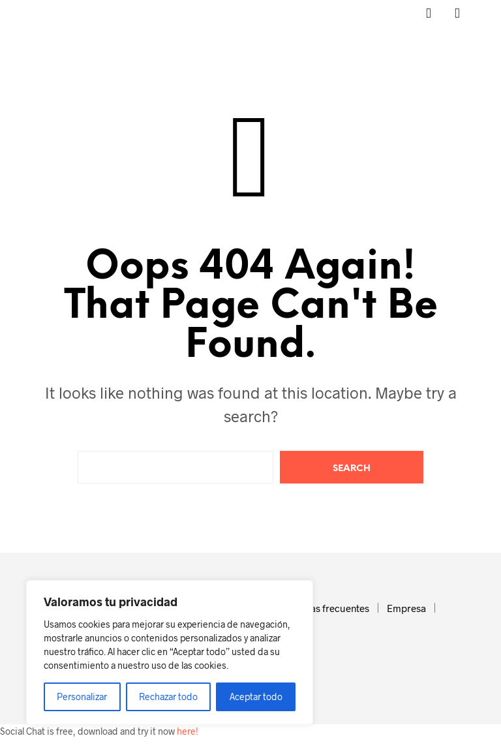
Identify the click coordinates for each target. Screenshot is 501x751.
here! (187, 731)
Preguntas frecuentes (322, 608)
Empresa (406, 608)
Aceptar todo (256, 696)
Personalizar (82, 696)
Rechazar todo (168, 696)
